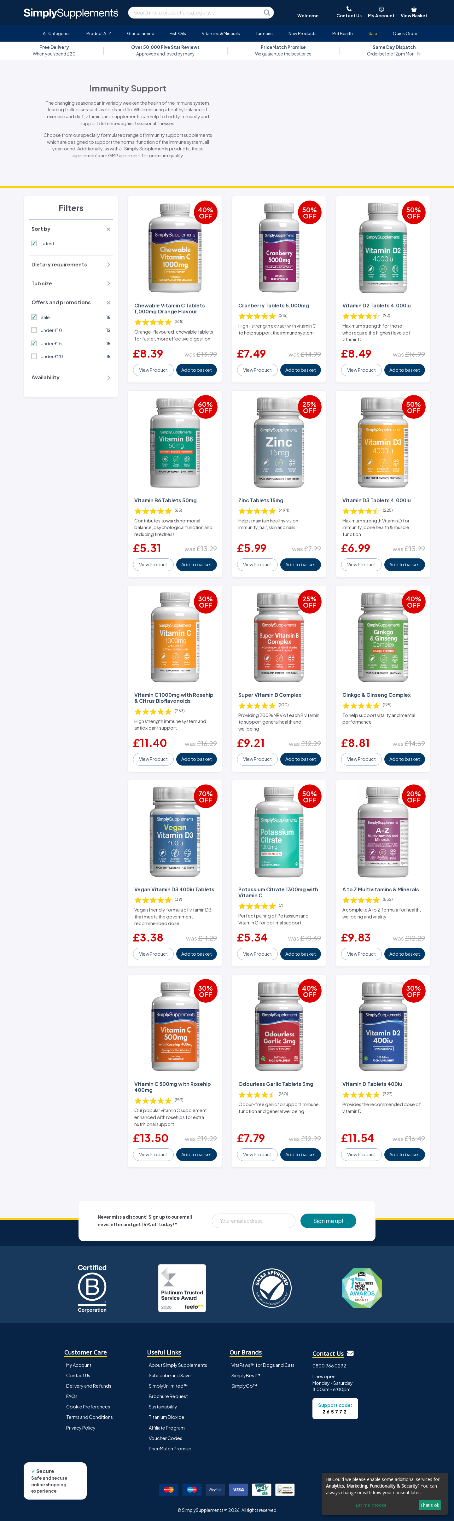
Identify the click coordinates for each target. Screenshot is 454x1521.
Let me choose (371, 1505)
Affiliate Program (167, 1428)
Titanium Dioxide (166, 1417)
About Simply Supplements (178, 1365)
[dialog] (385, 1494)
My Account (78, 1365)
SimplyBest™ (245, 1375)
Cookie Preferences (88, 1406)
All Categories (57, 33)
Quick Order (405, 33)
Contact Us (78, 1375)
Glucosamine (140, 33)
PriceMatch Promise (170, 1448)
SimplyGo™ (244, 1386)
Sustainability (163, 1406)
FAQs (72, 1396)
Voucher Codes (165, 1438)
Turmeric (264, 33)
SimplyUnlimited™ (168, 1386)
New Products (302, 33)
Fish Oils (178, 33)
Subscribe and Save (170, 1375)
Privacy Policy (81, 1428)
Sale (373, 33)
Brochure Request (168, 1396)
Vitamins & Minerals (221, 33)
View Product (153, 370)
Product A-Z (98, 33)
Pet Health (342, 33)
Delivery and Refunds (88, 1386)
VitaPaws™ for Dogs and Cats (262, 1365)
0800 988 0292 (329, 1365)
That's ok (429, 1505)
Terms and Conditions (89, 1417)
